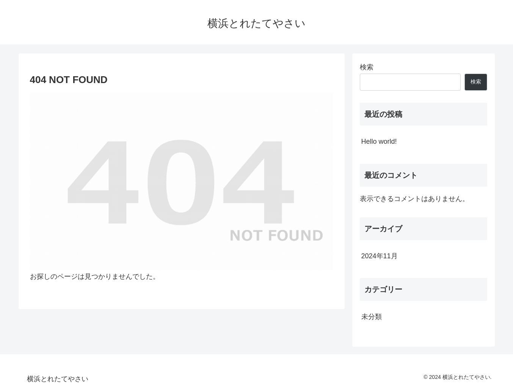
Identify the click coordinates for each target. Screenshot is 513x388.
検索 (366, 67)
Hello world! (379, 141)
